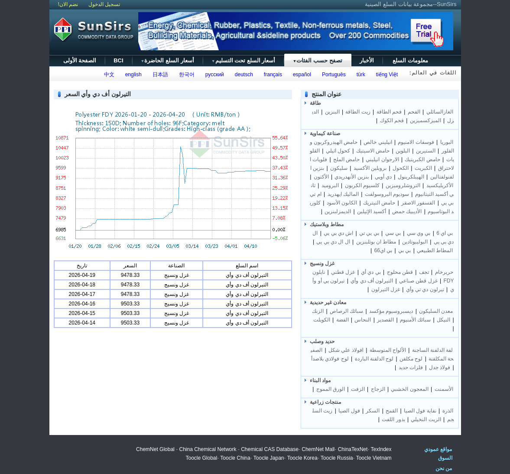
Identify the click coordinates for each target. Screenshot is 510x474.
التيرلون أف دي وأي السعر (98, 94)
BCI (118, 60)
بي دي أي (371, 272)
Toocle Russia (337, 458)
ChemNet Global (155, 449)
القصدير (385, 320)
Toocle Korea (302, 458)
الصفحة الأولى (80, 60)
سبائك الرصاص (346, 311)
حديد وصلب (322, 341)
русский (213, 74)
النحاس (362, 320)
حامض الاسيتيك (373, 151)
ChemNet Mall (318, 449)
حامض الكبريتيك (422, 159)
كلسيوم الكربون (362, 185)
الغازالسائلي (439, 112)
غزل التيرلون (385, 289)
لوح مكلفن (411, 359)
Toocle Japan (268, 458)
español (300, 74)
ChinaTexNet (353, 449)
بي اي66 (383, 250)
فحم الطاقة (389, 112)
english (132, 74)
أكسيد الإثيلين (371, 211)
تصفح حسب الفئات (317, 60)
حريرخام (444, 272)
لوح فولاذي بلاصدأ (330, 359)
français (271, 74)
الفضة (342, 320)
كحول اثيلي (338, 151)
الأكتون (321, 177)
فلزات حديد (411, 367)
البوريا (446, 142)
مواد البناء (320, 380)
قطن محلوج (400, 272)
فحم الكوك (392, 120)
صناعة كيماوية (325, 133)
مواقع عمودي (438, 449)
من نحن (443, 468)
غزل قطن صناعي (418, 281)
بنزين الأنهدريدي (351, 177)
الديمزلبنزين (338, 211)
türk (359, 74)
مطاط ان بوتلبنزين (376, 242)
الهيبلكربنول (411, 177)
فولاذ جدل (439, 367)
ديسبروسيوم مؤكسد (391, 311)
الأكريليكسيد (439, 185)
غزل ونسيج (322, 263)
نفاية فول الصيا (420, 411)
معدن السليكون (436, 311)
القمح (392, 411)
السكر (373, 411)
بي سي (393, 233)
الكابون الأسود (342, 203)
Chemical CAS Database (270, 449)
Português (332, 74)
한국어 (185, 74)
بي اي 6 (444, 233)
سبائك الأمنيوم (415, 320)
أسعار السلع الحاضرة (167, 60)
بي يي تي (369, 233)
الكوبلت (321, 320)
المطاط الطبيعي (435, 250)
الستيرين (425, 151)
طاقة (315, 103)
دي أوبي (383, 177)
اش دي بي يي (338, 233)
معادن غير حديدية (328, 302)
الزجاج (378, 389)
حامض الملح (346, 159)
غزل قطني (343, 272)
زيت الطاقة (357, 112)
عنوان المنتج (327, 94)
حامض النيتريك (379, 203)
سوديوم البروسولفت (387, 194)
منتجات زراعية (325, 402)
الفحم (414, 112)
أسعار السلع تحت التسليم (243, 60)
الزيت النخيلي (426, 419)
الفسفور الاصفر (418, 203)
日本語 (158, 74)
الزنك (318, 311)
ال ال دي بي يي (333, 242)
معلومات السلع (410, 60)
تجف (424, 272)
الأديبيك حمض (407, 211)
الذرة (447, 411)
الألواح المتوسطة (388, 350)
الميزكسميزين (425, 120)
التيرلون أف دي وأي (372, 281)
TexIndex (380, 449)
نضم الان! (68, 4)
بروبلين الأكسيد (370, 168)
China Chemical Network (207, 449)
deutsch (242, 74)
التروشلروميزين (403, 185)
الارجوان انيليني (382, 159)
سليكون (339, 168)
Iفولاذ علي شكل (345, 350)
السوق (445, 458)
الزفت (358, 389)
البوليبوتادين (415, 242)
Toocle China (235, 458)
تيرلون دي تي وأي (425, 289)
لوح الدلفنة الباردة (374, 359)
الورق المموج (330, 389)
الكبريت (423, 168)
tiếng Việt (385, 74)
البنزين (332, 112)
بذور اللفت (393, 419)
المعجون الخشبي (409, 389)
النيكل (443, 320)
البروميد (330, 185)
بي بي (404, 250)
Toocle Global (201, 458)
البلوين (403, 151)
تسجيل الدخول (104, 4)
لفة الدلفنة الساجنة (432, 350)
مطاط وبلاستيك (327, 224)
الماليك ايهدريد (343, 194)
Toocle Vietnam (374, 458)
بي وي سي (419, 233)
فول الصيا (349, 411)
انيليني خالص (378, 142)
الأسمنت (444, 389)
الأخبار (367, 60)
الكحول (401, 168)
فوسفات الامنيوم (416, 142)
